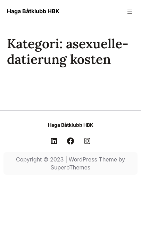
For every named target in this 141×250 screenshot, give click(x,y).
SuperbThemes (71, 167)
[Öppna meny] (130, 11)
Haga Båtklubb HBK (33, 11)
